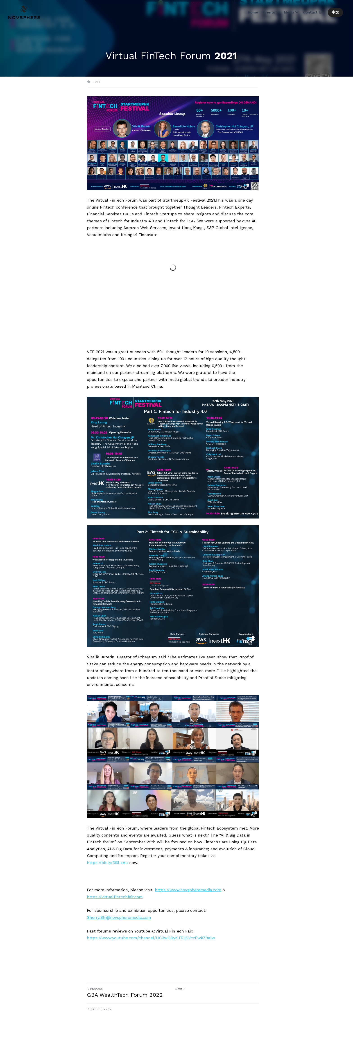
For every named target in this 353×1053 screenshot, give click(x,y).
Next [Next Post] (184, 1005)
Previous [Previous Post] (95, 1005)
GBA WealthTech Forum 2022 (125, 1011)
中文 (335, 12)
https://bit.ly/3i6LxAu (107, 879)
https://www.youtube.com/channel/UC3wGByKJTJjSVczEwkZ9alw (151, 954)
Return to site (99, 1025)
